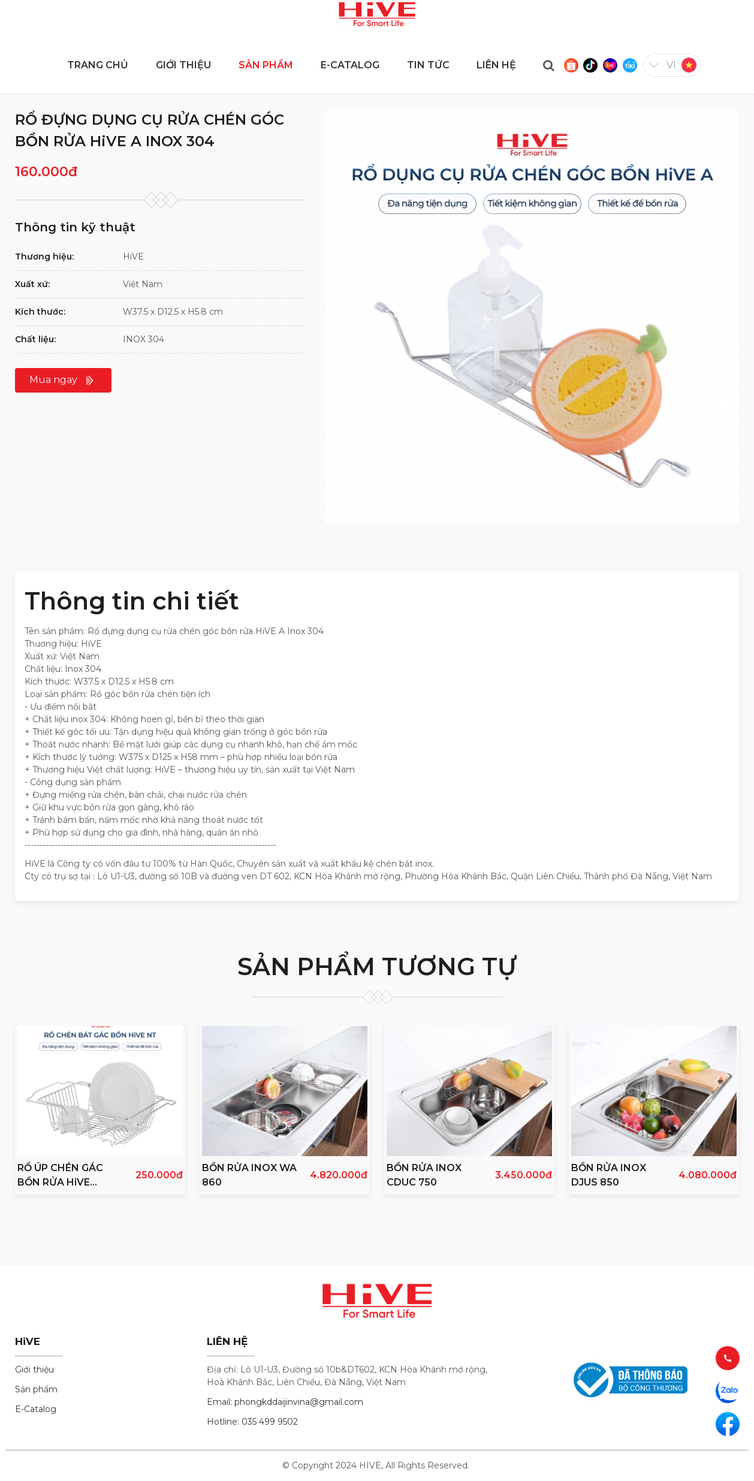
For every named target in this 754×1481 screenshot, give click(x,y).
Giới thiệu (34, 1369)
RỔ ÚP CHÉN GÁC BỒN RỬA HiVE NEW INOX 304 (60, 1176)
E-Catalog (35, 1409)
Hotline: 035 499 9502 (252, 1421)
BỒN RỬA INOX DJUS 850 (608, 1175)
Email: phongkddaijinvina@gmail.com (285, 1401)
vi (671, 65)
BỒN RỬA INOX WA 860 (249, 1175)
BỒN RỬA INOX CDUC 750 (424, 1175)
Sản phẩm (36, 1389)
